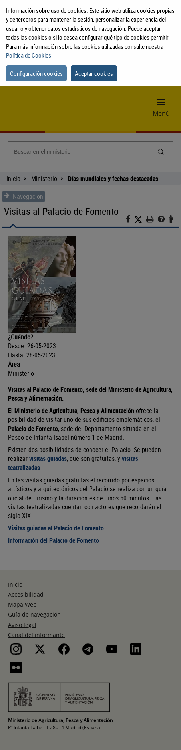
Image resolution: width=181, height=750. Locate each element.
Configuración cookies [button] (36, 73)
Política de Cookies (28, 55)
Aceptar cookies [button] (94, 73)
